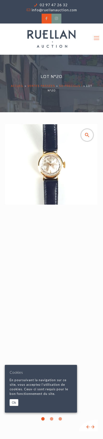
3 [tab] (60, 419)
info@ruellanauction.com (54, 10)
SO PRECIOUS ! (70, 85)
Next (92, 427)
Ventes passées (41, 85)
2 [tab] (51, 419)
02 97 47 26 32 (53, 5)
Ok (14, 402)
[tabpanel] (51, 278)
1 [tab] (43, 419)
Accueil (17, 85)
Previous (88, 427)
